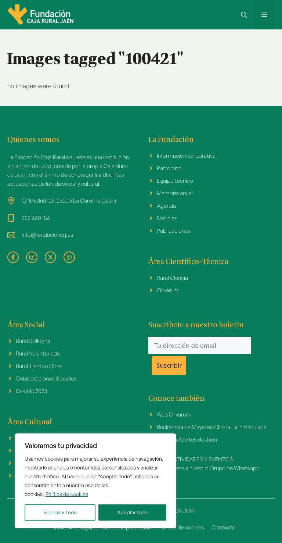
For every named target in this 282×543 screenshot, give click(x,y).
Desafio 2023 (31, 390)
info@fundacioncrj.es (47, 234)
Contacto (223, 527)
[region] (95, 480)
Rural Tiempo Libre (38, 365)
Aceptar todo (132, 512)
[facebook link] (13, 257)
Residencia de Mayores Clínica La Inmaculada (212, 427)
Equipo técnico (175, 180)
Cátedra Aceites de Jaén (187, 439)
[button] (244, 14)
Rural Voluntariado (38, 353)
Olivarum (168, 290)
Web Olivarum (174, 414)
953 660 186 (36, 217)
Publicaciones (174, 230)
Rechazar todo (60, 512)
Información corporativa (186, 155)
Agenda (166, 205)
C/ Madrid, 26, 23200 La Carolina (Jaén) (69, 200)
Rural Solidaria (33, 340)
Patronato (169, 168)
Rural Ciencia (172, 277)
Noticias (167, 218)
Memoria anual (175, 193)
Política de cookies (67, 494)
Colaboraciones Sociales (46, 378)
